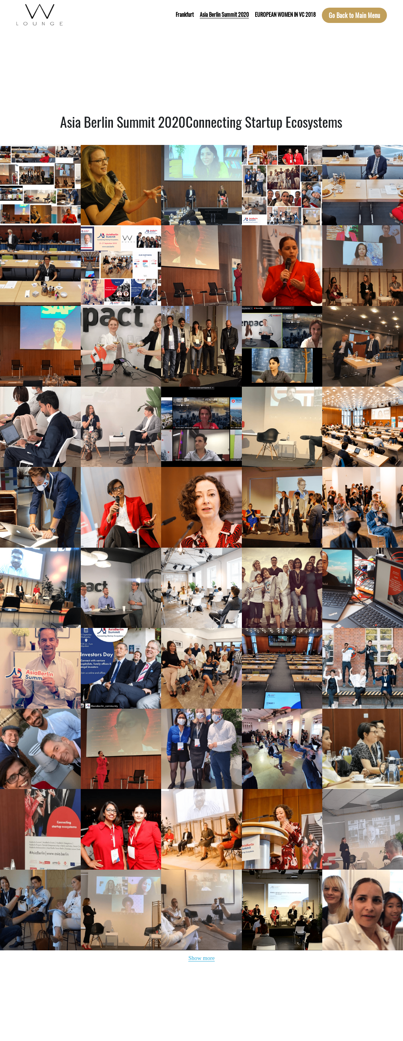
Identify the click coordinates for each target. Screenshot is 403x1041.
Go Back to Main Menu (354, 15)
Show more (201, 958)
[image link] (39, 14)
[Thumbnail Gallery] (40, 185)
